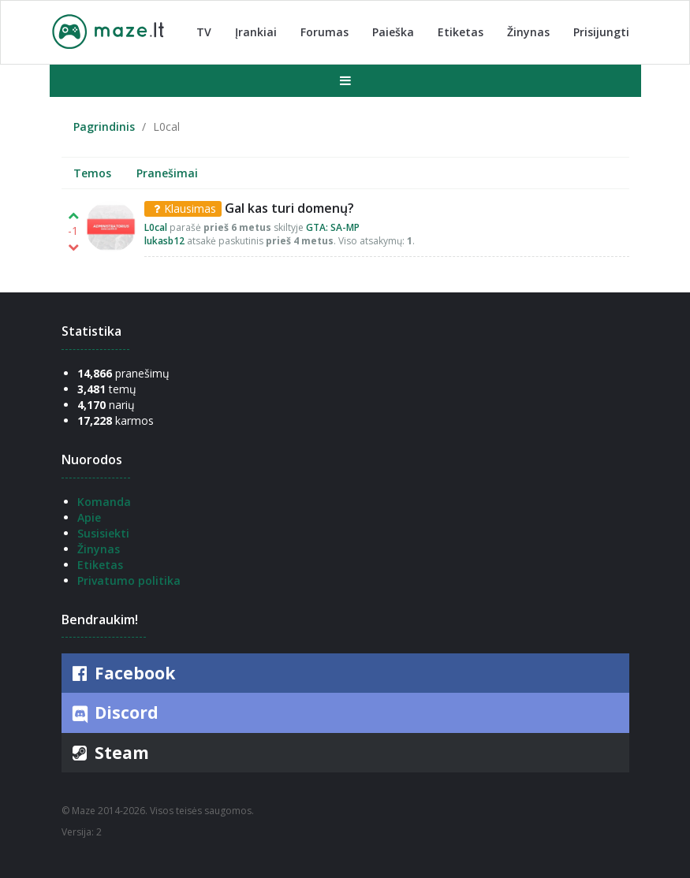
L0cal (155, 227)
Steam (109, 753)
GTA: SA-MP (333, 227)
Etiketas (460, 31)
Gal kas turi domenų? (289, 208)
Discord (114, 713)
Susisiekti (103, 533)
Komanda (104, 501)
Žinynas (528, 31)
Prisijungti (601, 31)
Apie (89, 517)
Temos (92, 173)
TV (203, 31)
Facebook (122, 673)
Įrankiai (256, 31)
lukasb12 (164, 240)
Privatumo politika (129, 580)
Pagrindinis (104, 126)
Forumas (324, 31)
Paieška (393, 31)
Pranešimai (167, 173)
